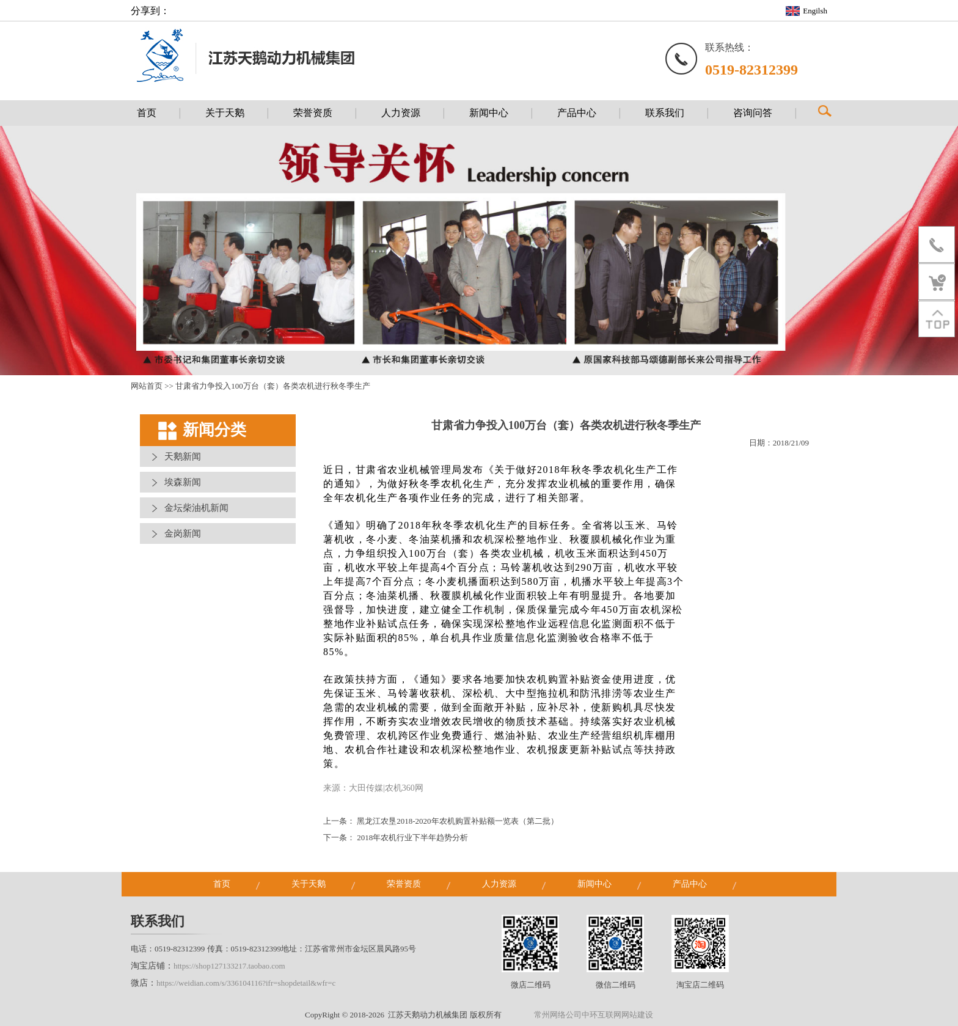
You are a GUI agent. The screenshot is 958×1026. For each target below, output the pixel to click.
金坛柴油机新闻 (196, 508)
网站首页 (147, 385)
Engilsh (815, 10)
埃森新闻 (182, 482)
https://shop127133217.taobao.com (229, 965)
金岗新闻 (182, 533)
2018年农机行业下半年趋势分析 (412, 837)
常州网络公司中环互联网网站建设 (593, 1014)
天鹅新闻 (182, 456)
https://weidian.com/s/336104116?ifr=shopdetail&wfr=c (245, 983)
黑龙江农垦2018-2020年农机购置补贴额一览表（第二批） (457, 821)
